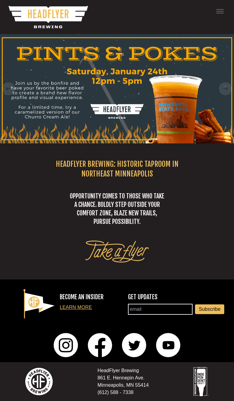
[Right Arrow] (225, 88)
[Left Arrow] (8, 88)
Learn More (76, 307)
